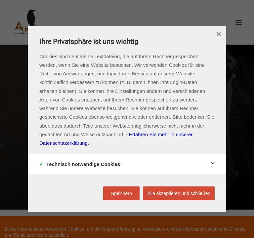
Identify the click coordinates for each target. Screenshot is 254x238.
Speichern (121, 193)
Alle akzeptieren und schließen (178, 193)
